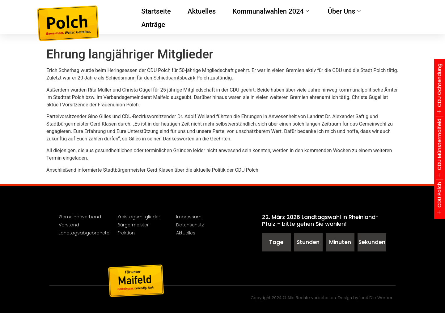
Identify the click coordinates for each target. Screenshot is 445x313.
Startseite (154, 17)
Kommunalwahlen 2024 (259, 17)
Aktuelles (196, 17)
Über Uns (325, 17)
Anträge (369, 17)
